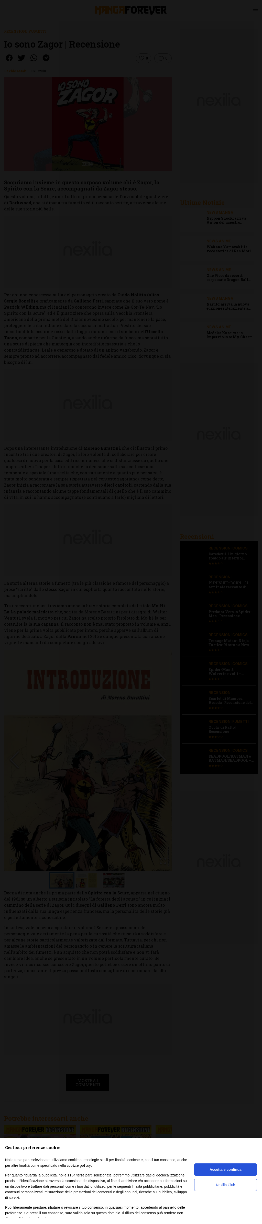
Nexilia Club (225, 1185)
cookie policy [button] (79, 1165)
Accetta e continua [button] (225, 1169)
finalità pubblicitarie (147, 1186)
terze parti (84, 1175)
